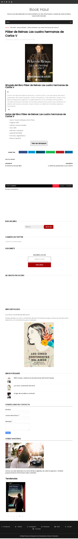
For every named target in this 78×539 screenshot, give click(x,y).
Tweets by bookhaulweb (13, 242)
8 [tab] (17, 519)
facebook (69, 186)
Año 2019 (13, 28)
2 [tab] (11, 517)
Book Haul (39, 9)
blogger (55, 186)
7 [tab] (14, 519)
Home (7, 28)
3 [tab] (14, 517)
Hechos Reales (21, 28)
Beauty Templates (53, 536)
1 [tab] (8, 517)
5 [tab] (20, 517)
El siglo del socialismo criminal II (24, 394)
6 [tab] (23, 517)
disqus (62, 186)
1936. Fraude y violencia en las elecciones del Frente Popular (34, 379)
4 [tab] (17, 517)
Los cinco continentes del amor (17, 315)
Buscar (49, 227)
